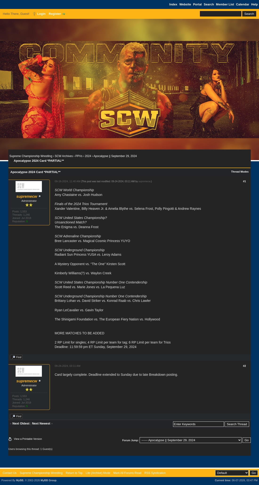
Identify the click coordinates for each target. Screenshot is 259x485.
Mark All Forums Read (127, 473)
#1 (244, 181)
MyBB (19, 480)
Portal (197, 4)
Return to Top (74, 473)
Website (185, 4)
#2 (244, 365)
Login (41, 14)
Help (254, 4)
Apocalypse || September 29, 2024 (115, 156)
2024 (88, 156)
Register (55, 14)
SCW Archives (64, 156)
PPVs (78, 156)
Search (209, 4)
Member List (225, 4)
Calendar (242, 4)
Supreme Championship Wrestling (30, 156)
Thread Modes (240, 171)
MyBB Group (48, 480)
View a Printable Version (28, 438)
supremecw (144, 181)
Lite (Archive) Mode (98, 473)
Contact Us (9, 473)
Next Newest (41, 423)
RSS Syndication (155, 473)
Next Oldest (20, 423)
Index (173, 4)
